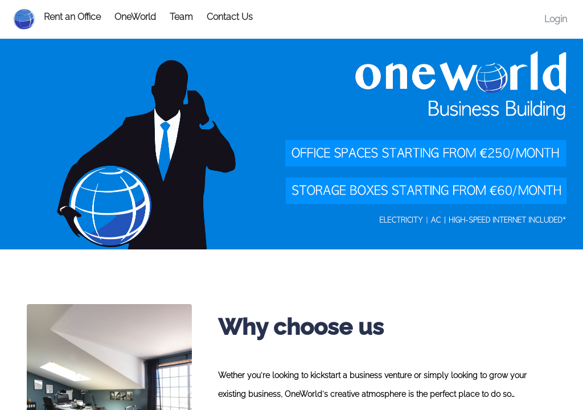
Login (555, 19)
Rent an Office (72, 16)
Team (181, 16)
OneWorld (135, 16)
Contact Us (230, 16)
